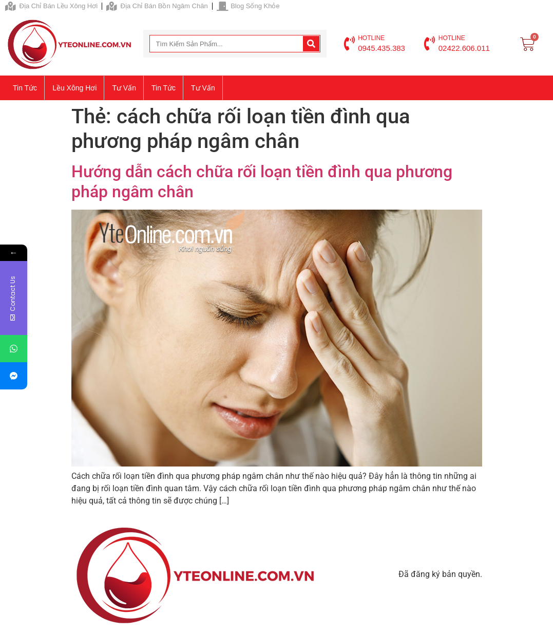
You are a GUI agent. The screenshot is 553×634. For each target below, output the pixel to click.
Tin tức (25, 88)
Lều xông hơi (74, 88)
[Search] (311, 43)
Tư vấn (124, 88)
